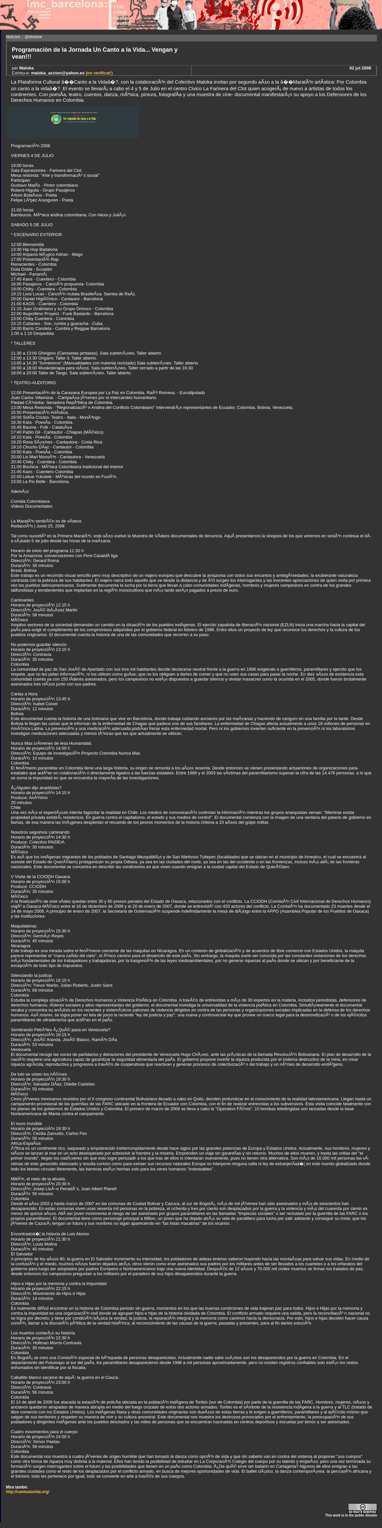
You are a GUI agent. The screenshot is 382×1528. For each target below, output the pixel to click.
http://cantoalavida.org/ (27, 1491)
